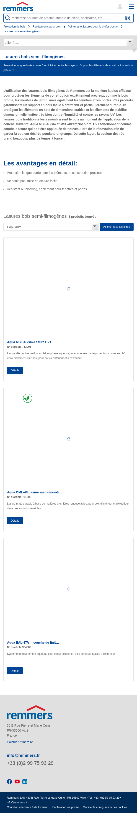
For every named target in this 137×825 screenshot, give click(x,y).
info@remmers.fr (23, 755)
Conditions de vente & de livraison (27, 807)
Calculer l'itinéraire (20, 742)
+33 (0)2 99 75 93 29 (30, 763)
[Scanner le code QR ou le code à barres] (128, 18)
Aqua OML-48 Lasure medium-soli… (34, 492)
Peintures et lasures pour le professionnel (93, 26)
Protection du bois (14, 26)
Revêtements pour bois (47, 26)
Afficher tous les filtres (116, 226)
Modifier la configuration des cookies (105, 807)
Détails (15, 370)
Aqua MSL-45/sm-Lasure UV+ (29, 342)
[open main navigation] (131, 6)
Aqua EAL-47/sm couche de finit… (33, 642)
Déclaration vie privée (65, 807)
